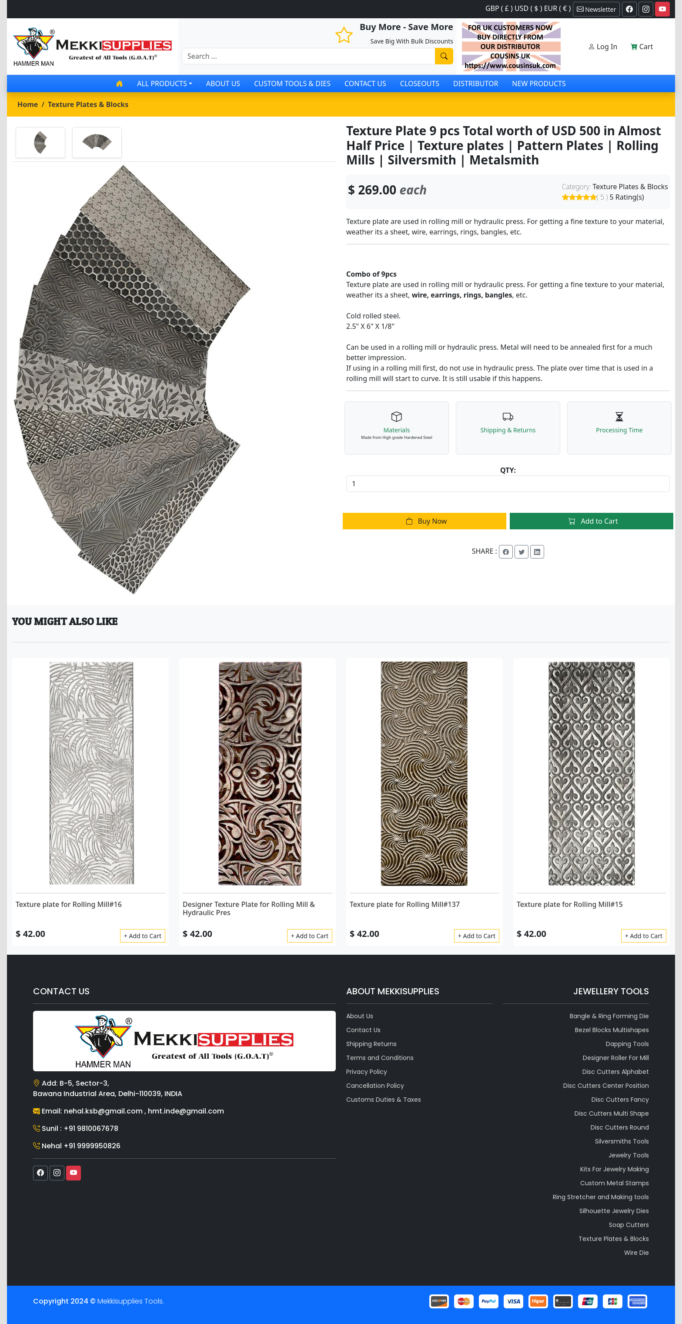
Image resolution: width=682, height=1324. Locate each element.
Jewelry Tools (628, 1155)
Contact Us (365, 83)
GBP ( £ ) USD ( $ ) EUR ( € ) (528, 8)
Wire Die (636, 1252)
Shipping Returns (371, 1044)
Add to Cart (591, 521)
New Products (538, 83)
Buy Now (424, 521)
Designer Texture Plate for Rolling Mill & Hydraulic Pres (249, 908)
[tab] (40, 142)
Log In (603, 46)
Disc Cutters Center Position (606, 1085)
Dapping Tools (627, 1044)
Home (27, 104)
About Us (223, 83)
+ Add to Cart (142, 936)
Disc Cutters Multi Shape (612, 1113)
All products (162, 83)
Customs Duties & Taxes (383, 1099)
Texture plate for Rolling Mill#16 (69, 904)
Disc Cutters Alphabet (615, 1071)
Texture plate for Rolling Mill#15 (570, 904)
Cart (642, 46)
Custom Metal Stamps (614, 1183)
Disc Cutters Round (620, 1127)
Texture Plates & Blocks (88, 104)
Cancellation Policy (375, 1085)
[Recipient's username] (308, 56)
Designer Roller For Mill (616, 1057)
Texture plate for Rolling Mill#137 (405, 904)
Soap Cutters (629, 1224)
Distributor (475, 83)
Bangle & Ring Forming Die (609, 1016)
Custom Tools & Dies (292, 83)
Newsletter (596, 9)
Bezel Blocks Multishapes (612, 1030)
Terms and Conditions (380, 1057)
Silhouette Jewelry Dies (614, 1211)
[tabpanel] (174, 380)
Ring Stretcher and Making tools (601, 1197)
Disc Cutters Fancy (620, 1099)
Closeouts (419, 83)
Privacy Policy (366, 1071)
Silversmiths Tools (622, 1141)
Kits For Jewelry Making (614, 1169)
